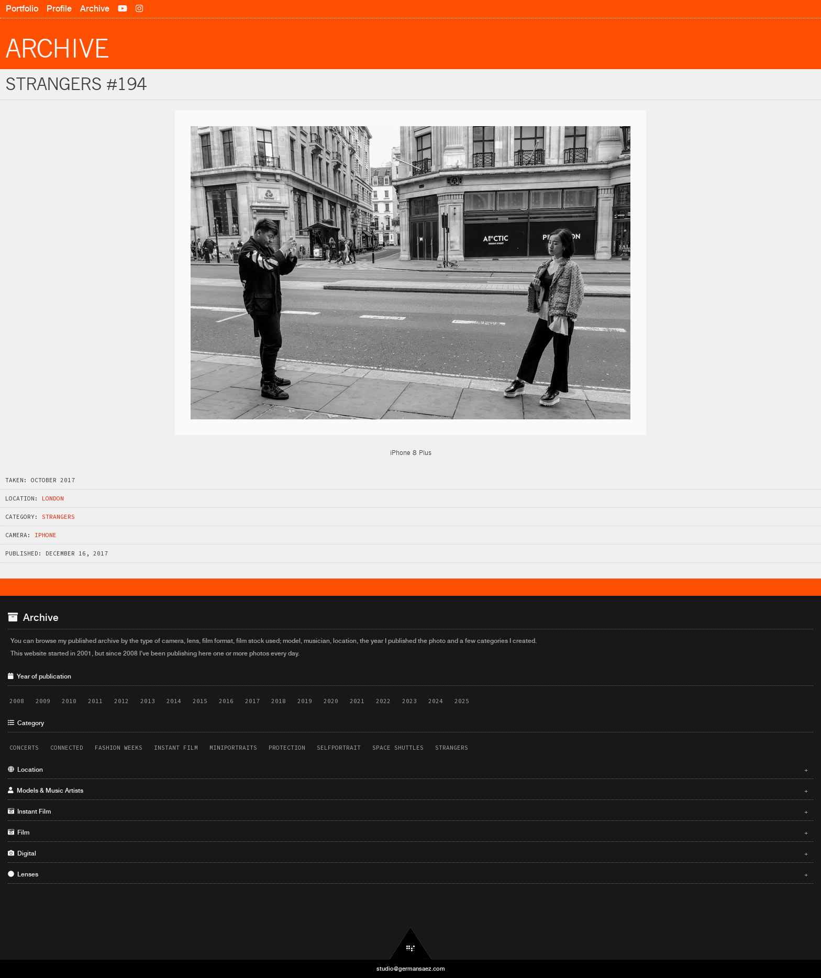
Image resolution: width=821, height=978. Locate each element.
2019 (304, 701)
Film (408, 832)
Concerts (24, 747)
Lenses (408, 874)
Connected (66, 747)
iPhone (46, 535)
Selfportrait (339, 747)
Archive (94, 9)
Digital (408, 853)
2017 (252, 701)
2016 (226, 701)
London (53, 498)
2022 (383, 701)
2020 (331, 701)
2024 (435, 701)
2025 (461, 701)
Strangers (58, 516)
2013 (147, 701)
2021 (357, 701)
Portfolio (22, 9)
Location (408, 769)
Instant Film (176, 747)
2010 (69, 701)
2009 (43, 701)
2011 (95, 701)
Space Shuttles (398, 747)
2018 (278, 701)
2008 (16, 701)
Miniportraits (233, 747)
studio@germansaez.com (410, 968)
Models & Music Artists (408, 790)
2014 (174, 701)
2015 (200, 701)
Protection (287, 747)
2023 (409, 701)
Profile (59, 9)
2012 (121, 701)
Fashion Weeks (118, 747)
